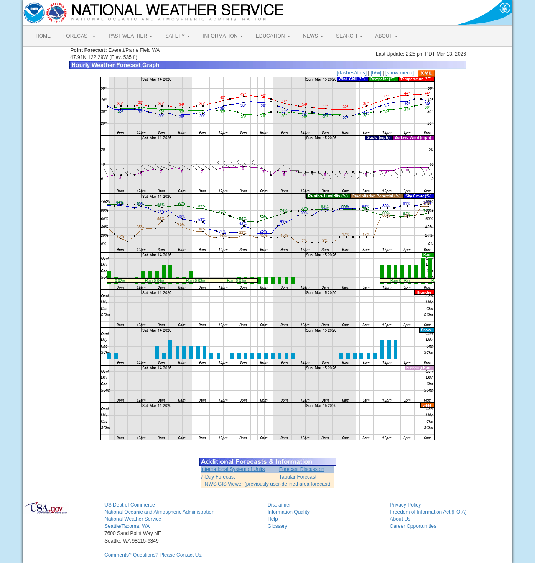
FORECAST (79, 36)
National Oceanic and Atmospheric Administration (159, 512)
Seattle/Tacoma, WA (127, 526)
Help (273, 519)
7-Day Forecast (218, 477)
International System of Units (233, 469)
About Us (400, 519)
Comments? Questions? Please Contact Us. (153, 555)
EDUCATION (273, 36)
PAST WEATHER (130, 36)
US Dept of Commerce (129, 505)
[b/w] (376, 73)
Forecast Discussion (301, 469)
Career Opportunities (413, 526)
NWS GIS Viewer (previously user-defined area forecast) (268, 484)
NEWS (313, 36)
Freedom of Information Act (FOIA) (428, 512)
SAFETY (177, 36)
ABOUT (386, 36)
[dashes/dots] (352, 73)
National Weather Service (132, 519)
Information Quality (289, 512)
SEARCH (349, 36)
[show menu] (399, 73)
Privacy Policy (405, 505)
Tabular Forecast (297, 477)
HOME (43, 36)
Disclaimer (279, 505)
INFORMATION (223, 36)
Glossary (277, 526)
